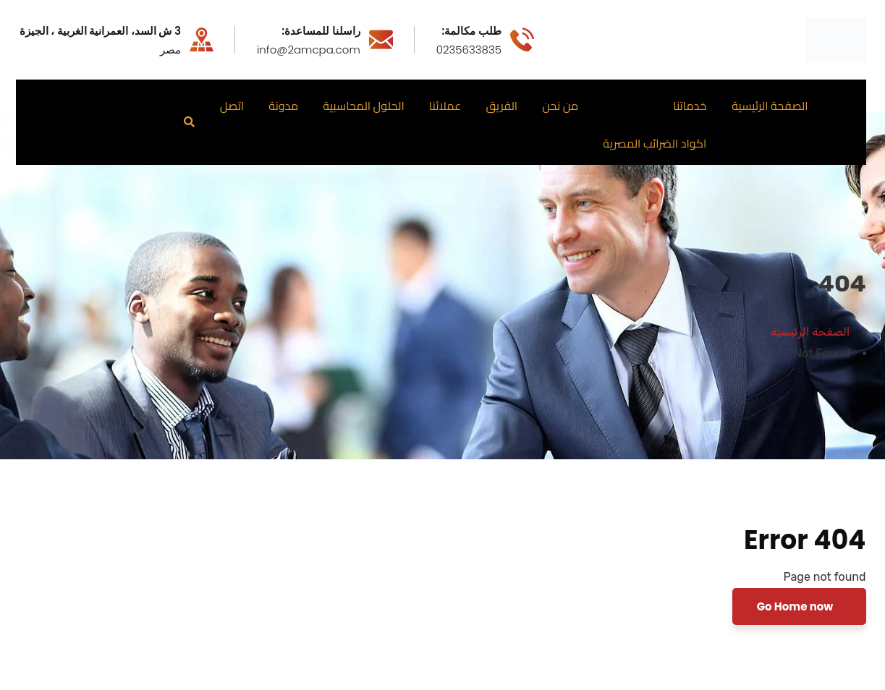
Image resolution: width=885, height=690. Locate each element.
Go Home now (796, 606)
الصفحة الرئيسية (810, 331)
